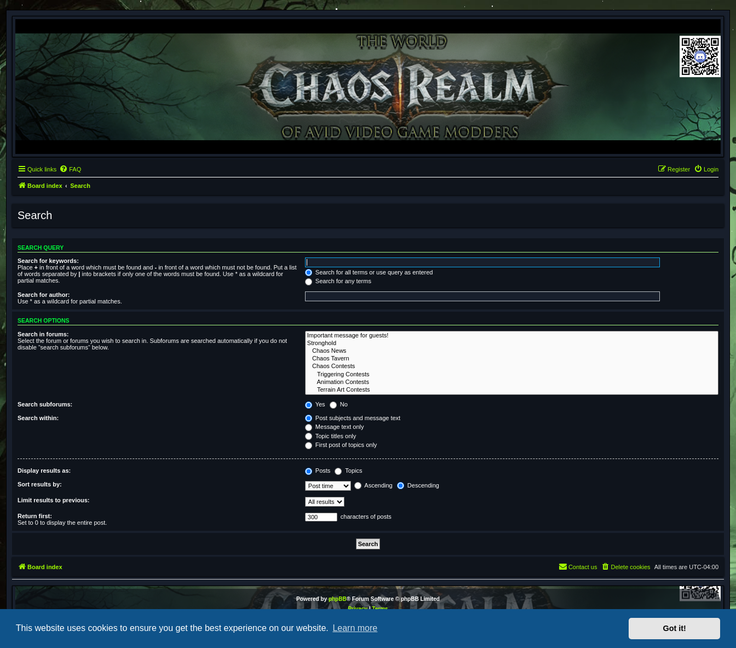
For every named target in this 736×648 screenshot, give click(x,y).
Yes (315, 404)
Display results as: (44, 470)
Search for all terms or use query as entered (369, 272)
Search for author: (44, 294)
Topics (348, 470)
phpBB (338, 599)
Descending (418, 485)
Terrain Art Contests (511, 390)
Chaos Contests (511, 366)
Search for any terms (338, 281)
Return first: (35, 516)
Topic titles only (330, 436)
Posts (318, 470)
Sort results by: (40, 484)
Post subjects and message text (352, 418)
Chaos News (511, 351)
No (339, 404)
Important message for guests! (511, 336)
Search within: (38, 418)
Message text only (334, 426)
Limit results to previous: (53, 500)
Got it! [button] (674, 628)
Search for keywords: (48, 260)
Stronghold (511, 343)
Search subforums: (45, 404)
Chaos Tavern (511, 359)
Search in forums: (43, 334)
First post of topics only (341, 444)
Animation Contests (511, 382)
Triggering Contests (511, 375)
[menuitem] (70, 169)
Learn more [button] (354, 628)
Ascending (373, 485)
